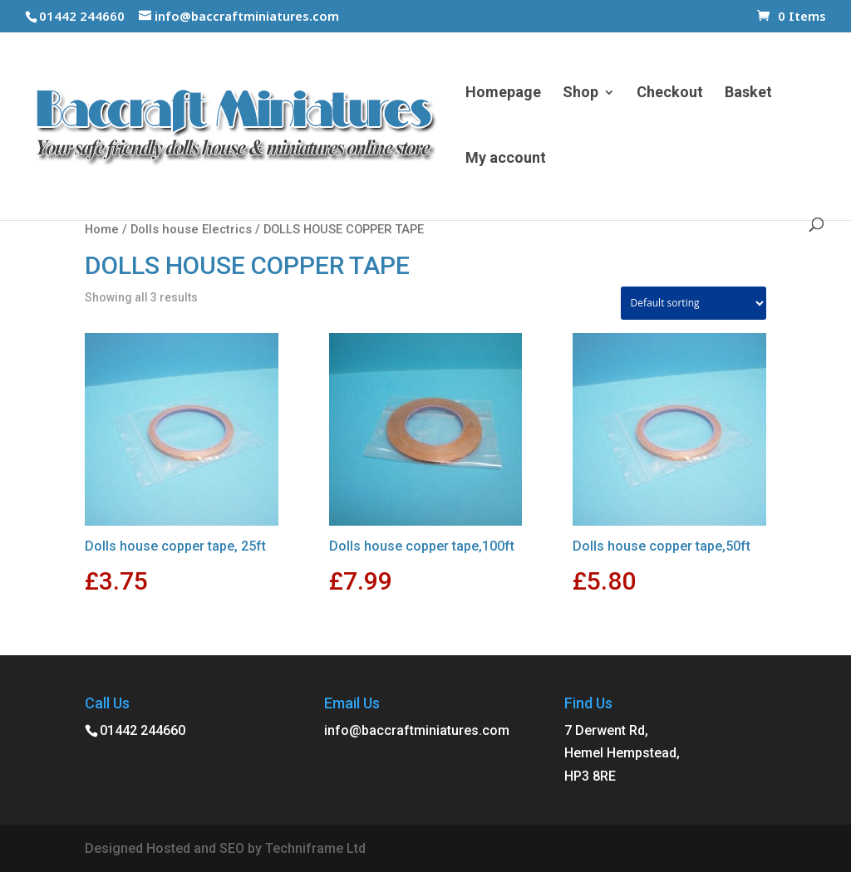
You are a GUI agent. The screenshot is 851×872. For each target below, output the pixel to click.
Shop (580, 93)
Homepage (503, 93)
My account (505, 159)
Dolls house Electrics (191, 229)
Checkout (670, 93)
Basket (748, 93)
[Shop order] (693, 303)
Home (102, 229)
